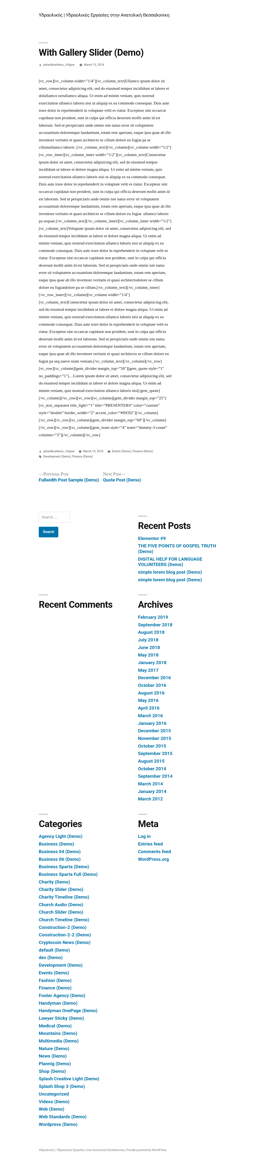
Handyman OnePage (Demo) (68, 1010)
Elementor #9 (152, 538)
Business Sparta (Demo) (64, 866)
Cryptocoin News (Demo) (64, 942)
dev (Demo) (51, 957)
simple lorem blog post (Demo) (170, 572)
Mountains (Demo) (58, 1033)
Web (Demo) (51, 1109)
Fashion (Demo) (55, 980)
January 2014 (152, 791)
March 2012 (150, 799)
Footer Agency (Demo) (62, 995)
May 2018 (148, 655)
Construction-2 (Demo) (62, 927)
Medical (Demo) (55, 1026)
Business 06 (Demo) (60, 859)
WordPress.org (153, 859)
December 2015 (154, 730)
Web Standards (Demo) (62, 1116)
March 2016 (150, 715)
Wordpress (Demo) (58, 1124)
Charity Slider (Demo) (61, 889)
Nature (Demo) (54, 1048)
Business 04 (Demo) (60, 851)
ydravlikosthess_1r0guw (59, 64)
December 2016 (154, 677)
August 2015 (151, 761)
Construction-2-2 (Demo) (65, 934)
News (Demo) (53, 1056)
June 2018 (149, 647)
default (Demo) (54, 950)
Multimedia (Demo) (59, 1041)
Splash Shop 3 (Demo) (62, 1086)
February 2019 (153, 617)
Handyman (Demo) (58, 1003)
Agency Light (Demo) (60, 836)
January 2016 (152, 723)
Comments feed (154, 851)
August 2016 (151, 693)
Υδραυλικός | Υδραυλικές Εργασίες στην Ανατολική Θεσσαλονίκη (104, 15)
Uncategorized (54, 1094)
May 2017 (148, 670)
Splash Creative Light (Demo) (69, 1078)
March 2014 (150, 783)
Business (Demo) (56, 844)
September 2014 (155, 776)
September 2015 (155, 753)
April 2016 (149, 708)
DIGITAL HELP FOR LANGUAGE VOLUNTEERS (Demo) (170, 561)
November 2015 (154, 738)
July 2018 (148, 640)
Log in (144, 836)
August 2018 (151, 632)
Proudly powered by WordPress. (146, 1150)
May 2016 (148, 700)
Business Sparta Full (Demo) (68, 874)
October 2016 (152, 685)
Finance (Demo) (143, 451)
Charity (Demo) (54, 882)
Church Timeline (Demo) (64, 919)
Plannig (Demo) (55, 1063)
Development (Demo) (57, 456)
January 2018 (152, 662)
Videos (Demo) (54, 1101)
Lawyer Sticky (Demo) (61, 1018)
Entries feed (150, 844)
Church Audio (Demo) (61, 904)
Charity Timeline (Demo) (64, 897)
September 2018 (155, 624)
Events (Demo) (121, 451)
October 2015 (152, 746)
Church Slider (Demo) (61, 912)
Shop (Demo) (52, 1071)
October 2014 (152, 768)
